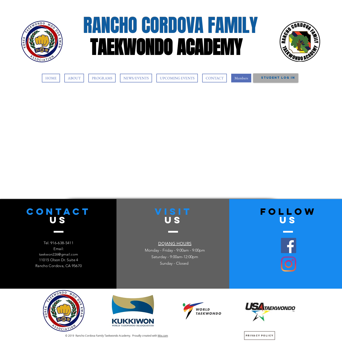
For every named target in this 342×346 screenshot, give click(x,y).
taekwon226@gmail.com (58, 254)
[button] (74, 78)
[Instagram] (288, 264)
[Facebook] (288, 245)
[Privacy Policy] (259, 335)
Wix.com (163, 335)
